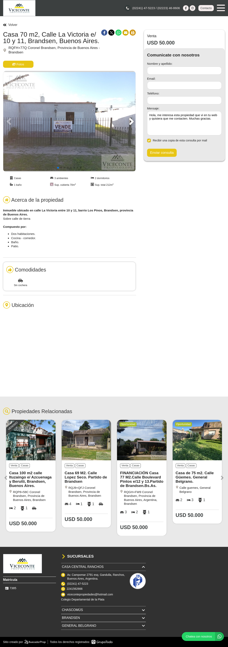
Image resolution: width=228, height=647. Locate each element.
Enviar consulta (162, 153)
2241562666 (75, 588)
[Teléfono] (184, 100)
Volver (10, 25)
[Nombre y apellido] (184, 71)
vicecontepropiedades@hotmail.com (90, 594)
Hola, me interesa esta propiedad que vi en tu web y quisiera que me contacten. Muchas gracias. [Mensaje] (184, 123)
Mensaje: (153, 108)
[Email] (184, 85)
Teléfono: (153, 93)
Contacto (206, 8)
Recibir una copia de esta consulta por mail (177, 140)
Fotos (18, 64)
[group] (69, 121)
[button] (130, 121)
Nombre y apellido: (159, 63)
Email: (151, 78)
